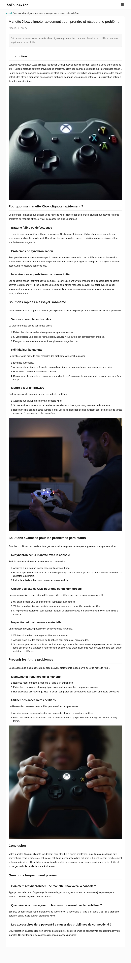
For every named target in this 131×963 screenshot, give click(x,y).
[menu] (122, 4)
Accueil (9, 13)
